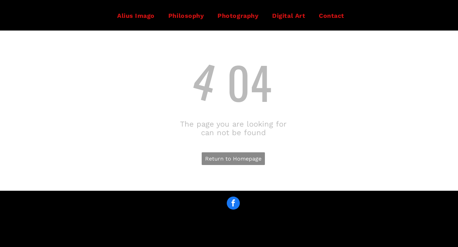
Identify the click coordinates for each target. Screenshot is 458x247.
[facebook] (233, 204)
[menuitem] (135, 15)
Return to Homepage (233, 158)
